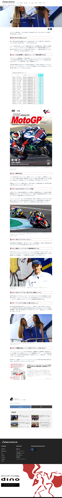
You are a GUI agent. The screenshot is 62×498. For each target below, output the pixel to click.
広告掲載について (20, 453)
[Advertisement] (19, 388)
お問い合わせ (19, 455)
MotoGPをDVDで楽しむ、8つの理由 (22, 18)
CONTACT (10, 485)
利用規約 (18, 457)
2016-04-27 (16, 21)
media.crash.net (13, 288)
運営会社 (18, 449)
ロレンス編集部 (23, 22)
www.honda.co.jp (13, 235)
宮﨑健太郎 (16, 22)
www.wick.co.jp (13, 169)
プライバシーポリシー (21, 459)
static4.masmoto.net (14, 344)
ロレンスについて (20, 451)
